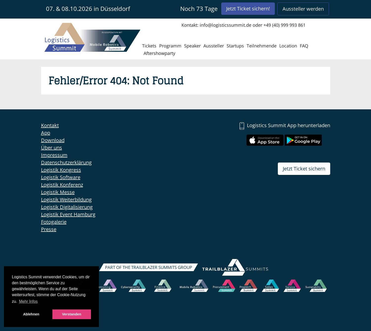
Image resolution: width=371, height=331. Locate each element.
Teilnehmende (262, 46)
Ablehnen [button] (31, 314)
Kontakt (50, 125)
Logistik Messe (58, 192)
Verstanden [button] (71, 314)
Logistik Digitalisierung (67, 207)
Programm (170, 46)
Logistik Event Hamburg (68, 214)
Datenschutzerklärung (66, 162)
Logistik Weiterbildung (66, 199)
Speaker (192, 46)
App (45, 132)
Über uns (51, 147)
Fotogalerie (53, 221)
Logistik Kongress (61, 169)
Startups (235, 46)
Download (53, 140)
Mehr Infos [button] (28, 301)
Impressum (54, 155)
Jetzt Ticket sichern (304, 168)
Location (288, 46)
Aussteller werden (303, 8)
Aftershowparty (159, 53)
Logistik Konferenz (62, 184)
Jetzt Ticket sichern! (248, 8)
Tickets (149, 46)
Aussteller (213, 46)
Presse (48, 229)
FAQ (304, 46)
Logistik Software (60, 177)
